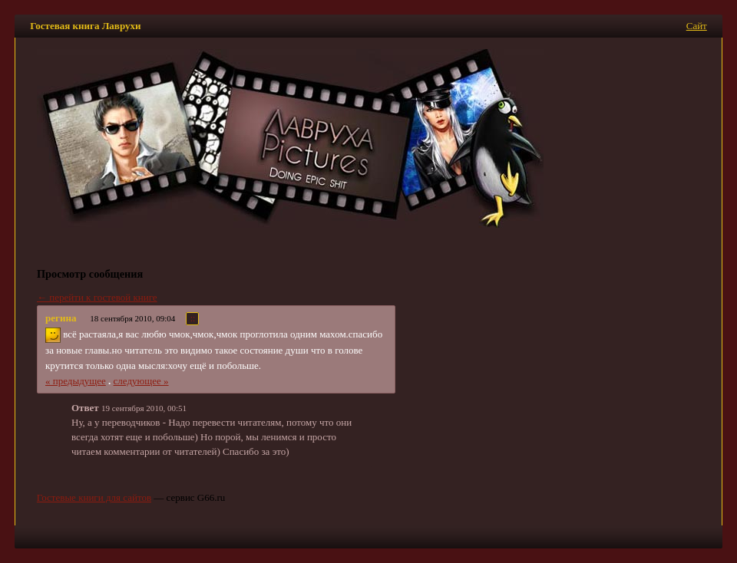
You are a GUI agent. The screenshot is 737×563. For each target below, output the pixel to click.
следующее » (141, 381)
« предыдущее (75, 381)
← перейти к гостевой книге (97, 297)
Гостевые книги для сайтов (94, 497)
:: (193, 319)
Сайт (696, 25)
